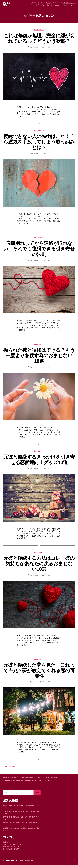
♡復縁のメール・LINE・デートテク (64, 5)
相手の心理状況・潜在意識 (11, 849)
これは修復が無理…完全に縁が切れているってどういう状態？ (39, 38)
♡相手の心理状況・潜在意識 (43, 5)
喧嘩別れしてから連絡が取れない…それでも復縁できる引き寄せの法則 (39, 248)
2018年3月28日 (46, 367)
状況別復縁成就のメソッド (11, 846)
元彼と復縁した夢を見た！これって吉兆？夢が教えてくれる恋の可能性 (39, 670)
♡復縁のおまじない (69, 3)
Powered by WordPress (26, 860)
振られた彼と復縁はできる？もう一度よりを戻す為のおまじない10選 (39, 355)
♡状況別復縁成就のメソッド (53, 3)
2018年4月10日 (46, 260)
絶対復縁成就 (6, 4)
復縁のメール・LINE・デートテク (13, 844)
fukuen (36, 47)
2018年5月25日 (46, 47)
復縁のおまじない (39, 29)
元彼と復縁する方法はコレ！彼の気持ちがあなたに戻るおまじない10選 (39, 563)
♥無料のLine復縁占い (37, 3)
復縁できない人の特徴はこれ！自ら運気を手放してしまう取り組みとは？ (39, 142)
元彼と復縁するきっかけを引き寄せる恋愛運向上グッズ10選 (39, 459)
